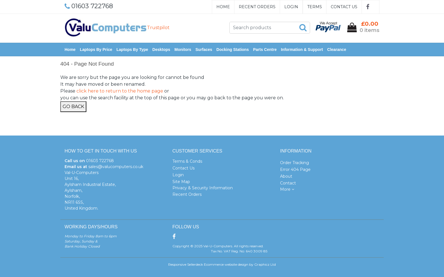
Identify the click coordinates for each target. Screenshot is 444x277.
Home (223, 6)
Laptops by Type (132, 49)
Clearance (336, 49)
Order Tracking (294, 162)
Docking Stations (232, 49)
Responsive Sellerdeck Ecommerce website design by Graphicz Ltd (222, 264)
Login (291, 6)
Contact (288, 183)
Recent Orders (257, 6)
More (287, 189)
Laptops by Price (96, 49)
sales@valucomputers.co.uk (115, 166)
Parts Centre (265, 49)
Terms (314, 6)
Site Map (181, 181)
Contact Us (344, 6)
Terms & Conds (187, 161)
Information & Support (302, 49)
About (286, 176)
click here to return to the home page (119, 91)
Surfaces (203, 49)
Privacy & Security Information (202, 187)
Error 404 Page (295, 169)
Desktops (161, 49)
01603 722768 (100, 160)
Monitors (182, 49)
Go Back (73, 106)
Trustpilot (158, 27)
